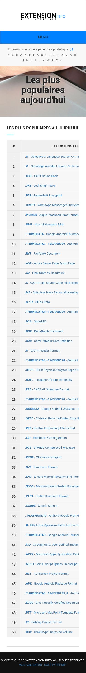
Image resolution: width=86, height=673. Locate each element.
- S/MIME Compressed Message (50, 447)
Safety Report (55, 665)
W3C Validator (30, 665)
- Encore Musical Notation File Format (53, 476)
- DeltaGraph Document (44, 331)
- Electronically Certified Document (52, 602)
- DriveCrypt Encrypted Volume (48, 632)
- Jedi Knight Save (40, 185)
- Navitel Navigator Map (44, 224)
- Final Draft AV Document (44, 273)
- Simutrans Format (41, 467)
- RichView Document (42, 253)
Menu (43, 37)
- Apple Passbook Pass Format (51, 215)
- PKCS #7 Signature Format (47, 389)
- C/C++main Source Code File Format (51, 282)
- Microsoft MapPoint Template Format (54, 612)
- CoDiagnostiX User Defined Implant (52, 544)
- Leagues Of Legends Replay (48, 379)
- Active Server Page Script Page (50, 263)
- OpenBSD (35, 321)
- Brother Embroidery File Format (50, 428)
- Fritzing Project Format (43, 622)
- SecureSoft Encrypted (43, 195)
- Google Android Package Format (51, 583)
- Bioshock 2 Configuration (46, 438)
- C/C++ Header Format (42, 350)
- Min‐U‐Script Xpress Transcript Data (54, 564)
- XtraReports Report (43, 457)
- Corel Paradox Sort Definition (48, 341)
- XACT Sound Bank (41, 176)
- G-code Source (41, 505)
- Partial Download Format (46, 496)
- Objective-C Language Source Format (52, 156)
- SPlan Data (37, 302)
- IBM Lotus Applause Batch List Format (53, 525)
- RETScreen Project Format (47, 573)
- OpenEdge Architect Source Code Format (55, 166)
